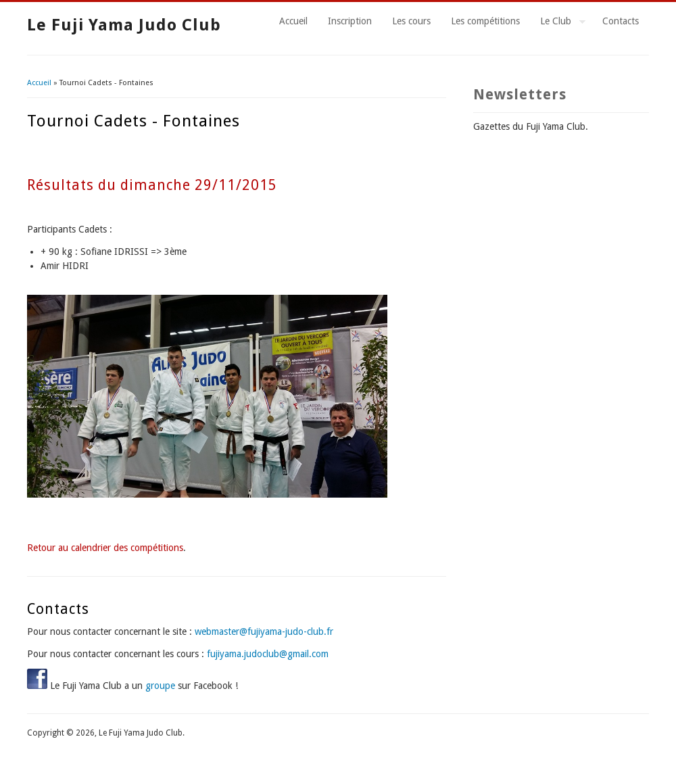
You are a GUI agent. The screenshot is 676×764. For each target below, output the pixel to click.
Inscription (350, 21)
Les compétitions (485, 21)
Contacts (620, 21)
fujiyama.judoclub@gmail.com (268, 653)
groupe (160, 685)
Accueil (293, 21)
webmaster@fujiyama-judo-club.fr (264, 631)
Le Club (557, 23)
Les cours (411, 21)
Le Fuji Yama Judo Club (124, 25)
